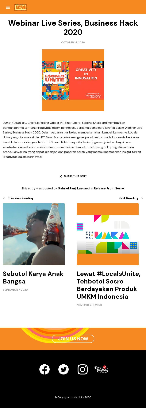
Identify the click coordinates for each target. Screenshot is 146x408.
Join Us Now (73, 339)
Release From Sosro (109, 188)
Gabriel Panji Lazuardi (74, 188)
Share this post (75, 176)
